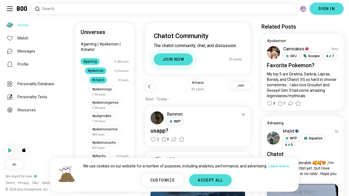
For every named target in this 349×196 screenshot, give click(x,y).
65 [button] (289, 145)
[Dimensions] (303, 8)
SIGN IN (326, 9)
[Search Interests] (164, 9)
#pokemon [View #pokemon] (276, 41)
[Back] (149, 86)
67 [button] (330, 56)
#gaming (89, 44)
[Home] (22, 8)
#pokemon (109, 44)
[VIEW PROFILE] (157, 117)
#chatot (88, 49)
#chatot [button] (198, 83)
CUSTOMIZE (162, 180)
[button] (175, 121)
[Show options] (159, 99)
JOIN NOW (173, 59)
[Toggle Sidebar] (10, 9)
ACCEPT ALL (210, 180)
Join (240, 85)
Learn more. (279, 166)
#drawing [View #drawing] (275, 123)
